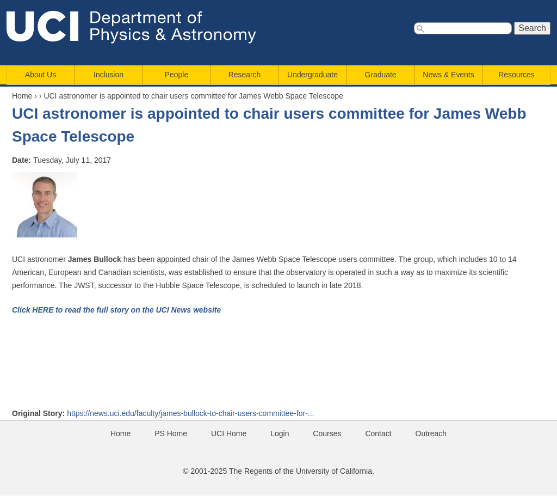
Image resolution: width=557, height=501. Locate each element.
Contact (378, 433)
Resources (516, 74)
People (176, 74)
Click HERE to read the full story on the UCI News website (116, 310)
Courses (327, 433)
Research (244, 74)
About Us (40, 74)
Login (279, 433)
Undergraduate (312, 74)
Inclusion (108, 74)
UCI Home (228, 433)
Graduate (381, 74)
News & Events (448, 74)
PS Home (170, 433)
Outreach (431, 433)
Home (22, 95)
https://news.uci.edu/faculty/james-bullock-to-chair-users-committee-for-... (190, 413)
